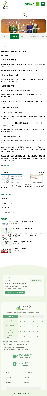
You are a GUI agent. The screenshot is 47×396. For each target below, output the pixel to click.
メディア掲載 (6, 212)
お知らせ (14, 36)
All (5, 36)
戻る (5, 46)
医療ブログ (24, 36)
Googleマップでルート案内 (15, 293)
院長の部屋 (34, 36)
